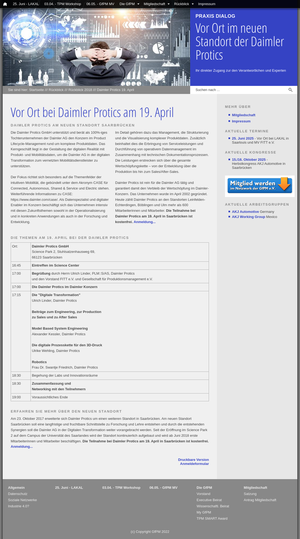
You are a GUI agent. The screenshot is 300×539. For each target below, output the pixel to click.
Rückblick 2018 (80, 90)
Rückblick (181, 4)
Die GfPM (126, 4)
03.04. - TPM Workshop (62, 4)
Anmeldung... (145, 222)
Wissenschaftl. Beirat (213, 506)
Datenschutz (17, 494)
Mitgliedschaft (154, 4)
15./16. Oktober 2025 (249, 160)
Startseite (36, 90)
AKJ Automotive (245, 212)
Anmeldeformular (194, 464)
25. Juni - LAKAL (26, 4)
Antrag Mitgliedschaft (260, 500)
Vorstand (203, 494)
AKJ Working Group (248, 217)
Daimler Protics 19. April (115, 90)
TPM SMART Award (212, 518)
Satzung (250, 494)
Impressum (206, 4)
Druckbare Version (193, 460)
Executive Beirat (209, 500)
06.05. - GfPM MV (100, 4)
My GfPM (204, 512)
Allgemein (16, 488)
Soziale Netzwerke (22, 500)
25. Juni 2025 (243, 138)
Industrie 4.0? (18, 506)
